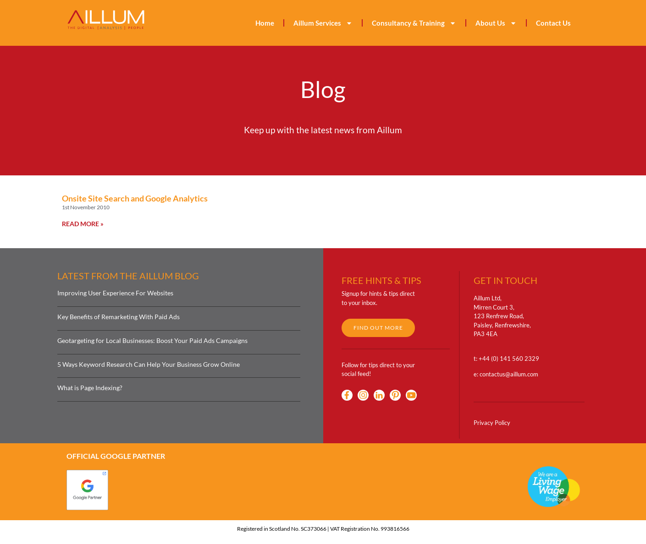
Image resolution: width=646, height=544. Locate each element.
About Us (496, 23)
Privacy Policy (492, 422)
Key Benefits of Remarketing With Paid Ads (118, 317)
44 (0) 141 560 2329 (510, 358)
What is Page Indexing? (89, 388)
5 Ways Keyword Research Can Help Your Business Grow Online (148, 364)
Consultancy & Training (414, 23)
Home (264, 23)
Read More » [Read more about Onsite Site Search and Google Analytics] (83, 224)
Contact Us (553, 23)
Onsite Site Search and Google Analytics (135, 198)
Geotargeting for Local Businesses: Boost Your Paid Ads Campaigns (152, 340)
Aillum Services (323, 23)
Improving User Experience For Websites (115, 293)
